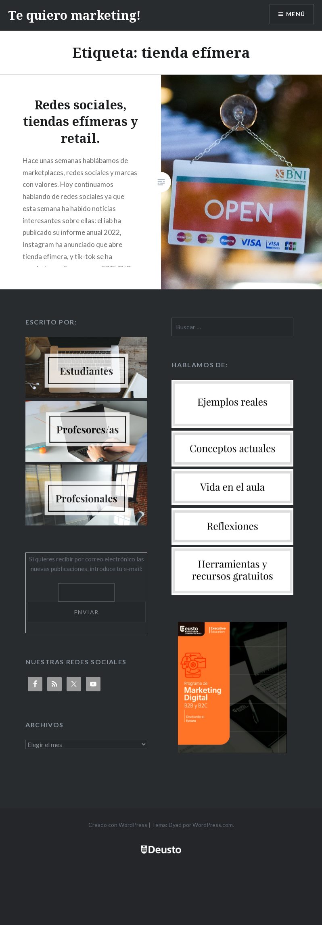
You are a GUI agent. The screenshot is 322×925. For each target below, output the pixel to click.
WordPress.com (212, 824)
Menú (295, 14)
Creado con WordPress (117, 824)
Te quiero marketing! (74, 15)
